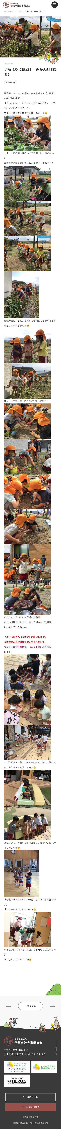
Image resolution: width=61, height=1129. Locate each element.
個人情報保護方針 (31, 1117)
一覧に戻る (30, 1006)
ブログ (19, 11)
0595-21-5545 (16, 1054)
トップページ (8, 11)
